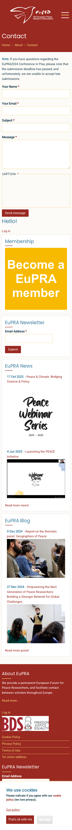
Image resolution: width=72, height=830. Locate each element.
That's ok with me (20, 819)
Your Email (9, 103)
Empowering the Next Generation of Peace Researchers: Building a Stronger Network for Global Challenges (33, 594)
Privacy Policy (11, 744)
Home (6, 45)
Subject (7, 120)
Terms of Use (11, 750)
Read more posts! (17, 650)
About (19, 45)
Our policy (13, 810)
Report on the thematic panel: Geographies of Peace (32, 534)
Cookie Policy (11, 737)
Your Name (9, 86)
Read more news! (17, 505)
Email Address (15, 331)
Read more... (10, 700)
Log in (6, 231)
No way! (45, 819)
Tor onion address (14, 757)
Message (8, 137)
